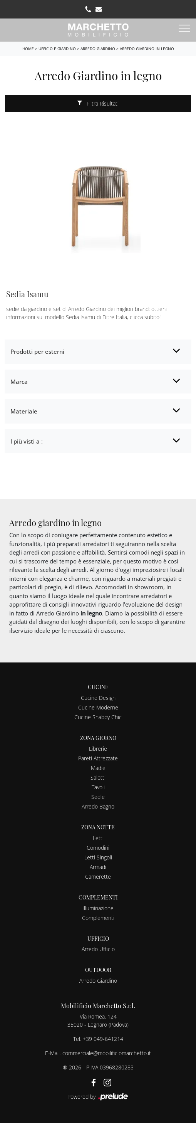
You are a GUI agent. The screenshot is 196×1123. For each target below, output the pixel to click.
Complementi (98, 917)
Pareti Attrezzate (98, 758)
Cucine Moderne (98, 707)
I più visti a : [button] (26, 441)
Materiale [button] (23, 411)
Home (28, 48)
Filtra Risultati (98, 103)
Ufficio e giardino (57, 48)
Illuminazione (98, 908)
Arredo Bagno (98, 806)
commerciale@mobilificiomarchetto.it (106, 1053)
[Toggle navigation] (184, 28)
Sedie (98, 796)
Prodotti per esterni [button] (37, 351)
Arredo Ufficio (98, 949)
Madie (98, 768)
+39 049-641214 (103, 1038)
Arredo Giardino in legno (147, 48)
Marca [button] (19, 381)
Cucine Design (98, 697)
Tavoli (98, 787)
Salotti (98, 777)
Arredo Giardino (97, 48)
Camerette (98, 876)
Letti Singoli (98, 857)
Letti (98, 838)
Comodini (98, 847)
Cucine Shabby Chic (98, 717)
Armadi (98, 867)
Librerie (98, 748)
